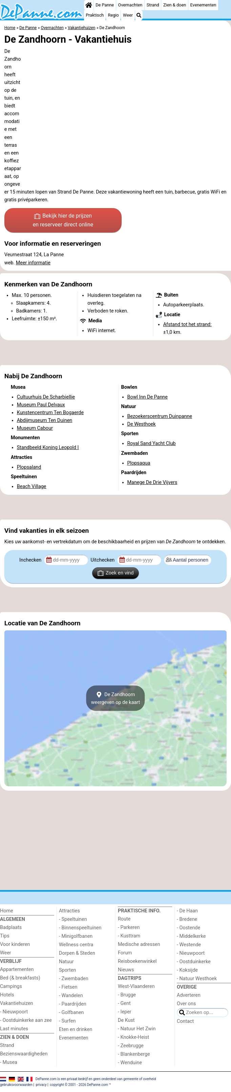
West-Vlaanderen (136, 986)
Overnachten (130, 4)
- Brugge (127, 995)
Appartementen (17, 969)
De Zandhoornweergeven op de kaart (115, 698)
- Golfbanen (71, 1012)
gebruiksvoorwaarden (16, 1085)
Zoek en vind (116, 573)
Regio (113, 15)
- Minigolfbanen (75, 936)
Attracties (69, 911)
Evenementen (203, 4)
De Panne (105, 4)
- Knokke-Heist (133, 1037)
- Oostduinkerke (194, 962)
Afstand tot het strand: (187, 324)
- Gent (124, 1003)
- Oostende (188, 928)
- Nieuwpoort (14, 1012)
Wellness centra (76, 945)
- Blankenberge (134, 1054)
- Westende (189, 945)
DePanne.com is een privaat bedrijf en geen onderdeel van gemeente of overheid (96, 1078)
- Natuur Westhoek (197, 979)
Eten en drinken (75, 1029)
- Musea (8, 1062)
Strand (153, 4)
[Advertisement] (115, 353)
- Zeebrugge (131, 1046)
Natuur (66, 962)
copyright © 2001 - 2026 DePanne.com (79, 1085)
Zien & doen (174, 4)
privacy (41, 1085)
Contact (185, 1021)
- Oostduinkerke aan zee (26, 1020)
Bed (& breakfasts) (20, 978)
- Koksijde (187, 970)
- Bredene (187, 919)
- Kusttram (129, 936)
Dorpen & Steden (77, 953)
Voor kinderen (15, 944)
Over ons (186, 1004)
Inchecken (31, 560)
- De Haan (187, 911)
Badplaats (11, 927)
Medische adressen (139, 944)
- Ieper (124, 1012)
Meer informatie (33, 263)
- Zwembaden (73, 979)
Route (124, 919)
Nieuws (126, 970)
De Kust (126, 1020)
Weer (128, 15)
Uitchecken (102, 560)
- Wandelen (71, 995)
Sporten (67, 970)
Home (6, 911)
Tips (4, 936)
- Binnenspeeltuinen (80, 928)
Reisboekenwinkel (137, 961)
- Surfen (67, 1021)
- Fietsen (68, 987)
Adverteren (189, 995)
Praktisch (95, 15)
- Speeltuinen (73, 919)
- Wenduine (130, 1063)
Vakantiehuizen (16, 1003)
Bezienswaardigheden (23, 1054)
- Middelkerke (191, 936)
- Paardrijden (72, 1004)
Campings (11, 986)
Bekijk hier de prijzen (63, 221)
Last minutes (14, 1029)
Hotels (7, 995)
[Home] (88, 5)
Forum (125, 953)
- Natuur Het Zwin (137, 1029)
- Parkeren (129, 927)
